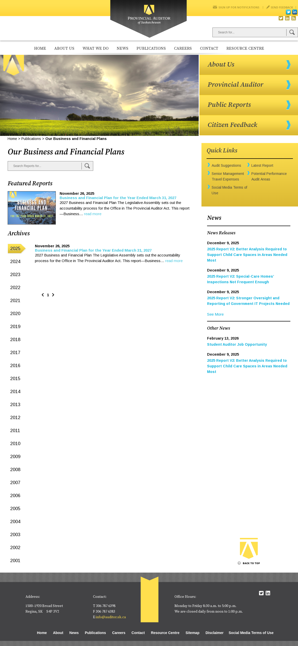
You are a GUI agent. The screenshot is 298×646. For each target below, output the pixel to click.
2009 (15, 456)
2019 (15, 326)
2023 (15, 274)
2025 (15, 248)
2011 (15, 430)
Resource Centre (245, 48)
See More (215, 314)
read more (92, 214)
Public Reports (229, 104)
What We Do (96, 48)
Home (40, 48)
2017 (15, 352)
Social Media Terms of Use (251, 633)
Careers (183, 48)
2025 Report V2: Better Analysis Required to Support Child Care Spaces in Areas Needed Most (247, 254)
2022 (15, 287)
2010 (15, 443)
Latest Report (262, 165)
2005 (15, 508)
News (122, 48)
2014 (15, 391)
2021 (15, 300)
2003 (15, 534)
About (58, 633)
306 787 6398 (105, 606)
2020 (15, 313)
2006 (15, 495)
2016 (15, 365)
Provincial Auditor (235, 84)
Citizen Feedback (232, 125)
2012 (15, 417)
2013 (15, 404)
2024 (15, 261)
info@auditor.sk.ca (111, 617)
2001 (15, 560)
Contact (209, 48)
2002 (15, 547)
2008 (15, 469)
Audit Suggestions (226, 165)
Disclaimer (215, 633)
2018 (15, 339)
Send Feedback (282, 7)
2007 (15, 482)
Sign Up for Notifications (239, 7)
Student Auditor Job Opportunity (237, 344)
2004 (15, 521)
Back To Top (251, 563)
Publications (151, 48)
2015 (15, 378)
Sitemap (192, 633)
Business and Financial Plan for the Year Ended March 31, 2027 (118, 198)
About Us (64, 48)
